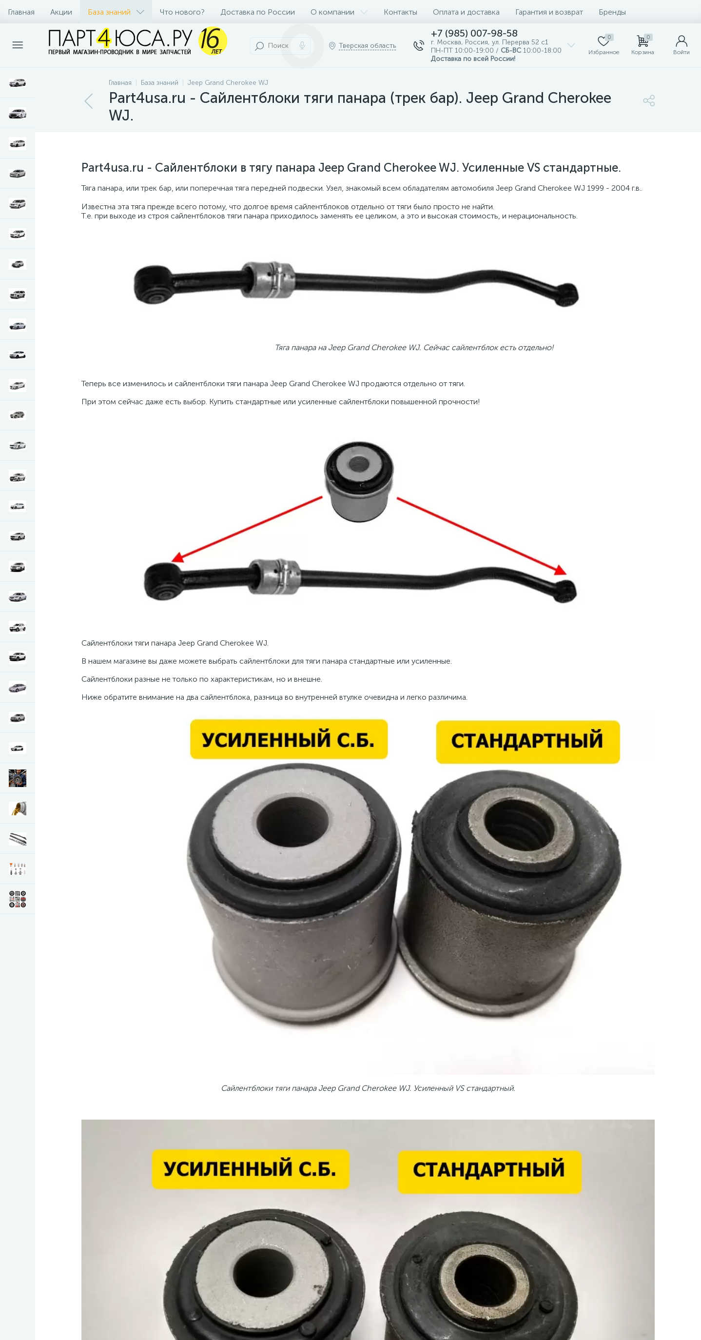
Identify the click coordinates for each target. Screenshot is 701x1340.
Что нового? (182, 12)
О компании (339, 12)
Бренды (612, 12)
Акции (61, 12)
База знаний (116, 12)
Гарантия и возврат (549, 12)
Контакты (400, 12)
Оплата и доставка (466, 12)
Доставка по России (257, 12)
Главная (21, 12)
